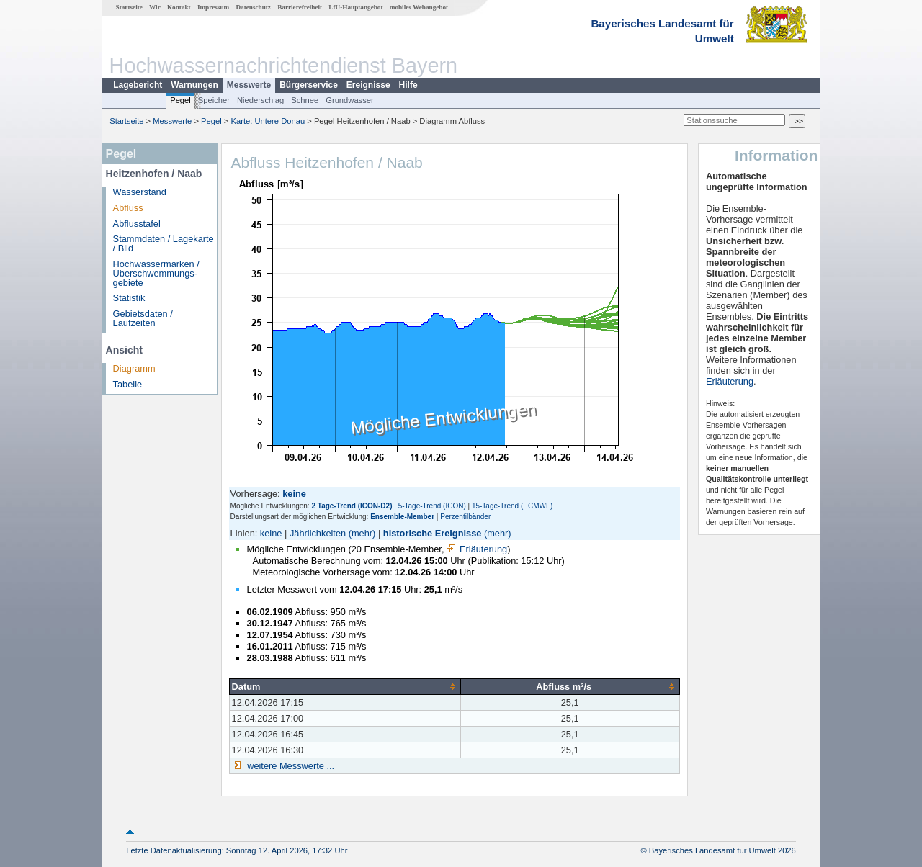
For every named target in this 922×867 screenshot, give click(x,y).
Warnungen (194, 85)
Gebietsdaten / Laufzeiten (143, 318)
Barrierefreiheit (299, 7)
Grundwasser (350, 100)
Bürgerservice (308, 85)
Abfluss (128, 207)
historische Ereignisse (432, 533)
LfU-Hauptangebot (355, 7)
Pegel (180, 100)
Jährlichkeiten (318, 533)
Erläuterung (477, 549)
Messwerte (249, 85)
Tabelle (128, 384)
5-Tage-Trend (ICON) (432, 506)
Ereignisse (368, 85)
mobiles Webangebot (419, 7)
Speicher (214, 100)
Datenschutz (253, 7)
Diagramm (134, 368)
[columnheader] (344, 686)
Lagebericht (137, 85)
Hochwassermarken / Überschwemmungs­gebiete (156, 273)
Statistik (129, 297)
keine (271, 533)
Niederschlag (260, 100)
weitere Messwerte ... (289, 765)
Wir (155, 7)
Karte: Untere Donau (268, 121)
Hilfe (408, 85)
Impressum (213, 7)
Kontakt (179, 7)
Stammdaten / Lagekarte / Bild (163, 243)
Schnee (304, 100)
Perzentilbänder (465, 517)
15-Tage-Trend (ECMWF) (512, 506)
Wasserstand (139, 192)
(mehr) (362, 533)
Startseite (129, 7)
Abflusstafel (137, 223)
